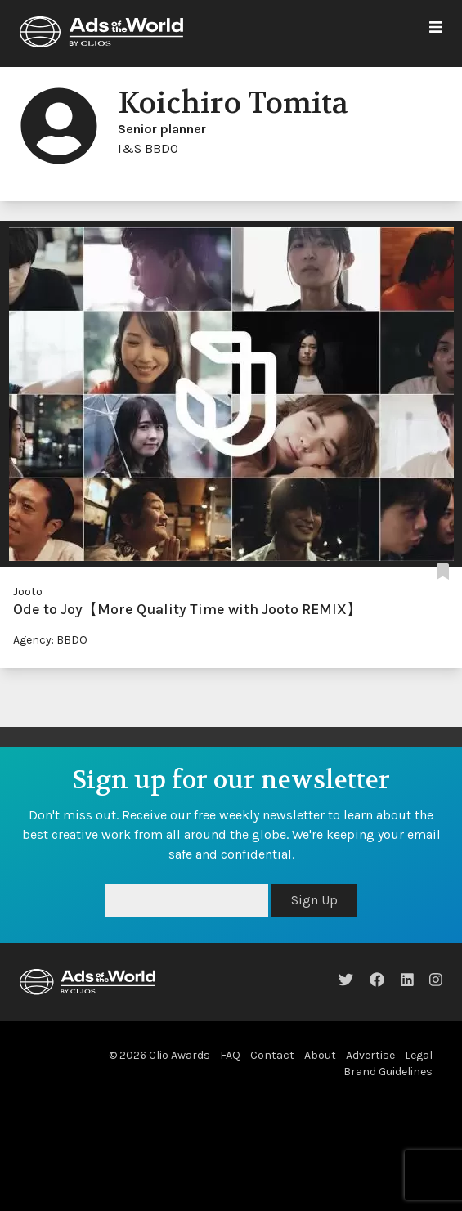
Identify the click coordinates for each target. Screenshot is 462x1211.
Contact (272, 1055)
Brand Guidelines (388, 1072)
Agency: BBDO (50, 640)
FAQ (230, 1055)
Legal (419, 1055)
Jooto (28, 592)
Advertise (370, 1055)
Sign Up (314, 900)
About (320, 1055)
